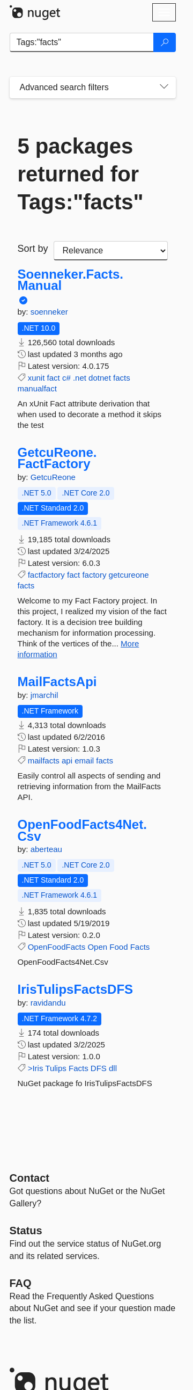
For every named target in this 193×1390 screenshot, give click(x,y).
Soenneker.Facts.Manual (70, 280)
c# (66, 377)
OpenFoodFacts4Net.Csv (82, 830)
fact (53, 377)
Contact (29, 1178)
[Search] (164, 42)
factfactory (46, 574)
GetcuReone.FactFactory (57, 458)
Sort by (33, 248)
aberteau (46, 849)
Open (97, 946)
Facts (140, 946)
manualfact (37, 388)
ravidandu (48, 1002)
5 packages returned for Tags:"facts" (81, 174)
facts (121, 377)
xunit (36, 377)
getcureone (129, 574)
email (84, 760)
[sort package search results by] (111, 250)
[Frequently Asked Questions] (21, 1283)
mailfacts (44, 760)
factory (94, 574)
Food (118, 946)
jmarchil (44, 695)
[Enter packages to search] (82, 42)
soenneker (49, 311)
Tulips (55, 1068)
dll (113, 1068)
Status (26, 1230)
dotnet (99, 377)
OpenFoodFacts (57, 946)
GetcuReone (53, 477)
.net (79, 377)
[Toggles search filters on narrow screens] (164, 87)
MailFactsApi (57, 682)
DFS (99, 1068)
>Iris (35, 1068)
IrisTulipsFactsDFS (75, 989)
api (67, 760)
